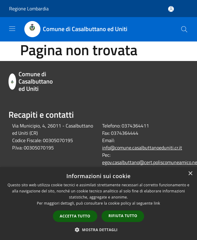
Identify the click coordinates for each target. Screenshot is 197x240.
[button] (98, 230)
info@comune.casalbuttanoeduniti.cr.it (142, 147)
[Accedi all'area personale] (171, 9)
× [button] (190, 173)
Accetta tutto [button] (75, 216)
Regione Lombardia (29, 8)
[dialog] (98, 203)
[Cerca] (184, 29)
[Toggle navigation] (12, 28)
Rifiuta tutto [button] (123, 215)
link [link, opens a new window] (157, 203)
